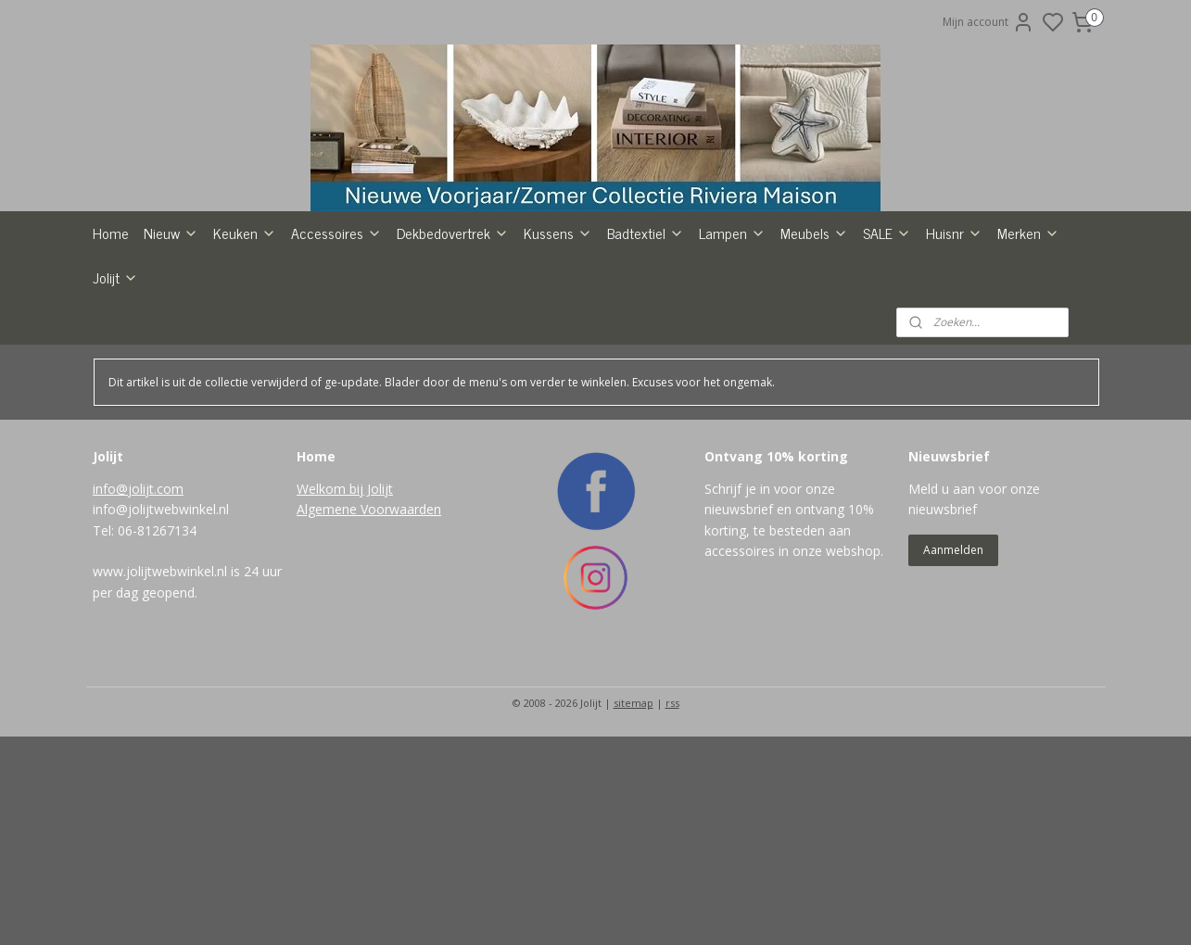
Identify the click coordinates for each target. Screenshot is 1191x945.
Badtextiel (645, 344)
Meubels (814, 344)
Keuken (244, 344)
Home (111, 344)
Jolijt (115, 388)
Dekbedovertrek (453, 344)
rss (672, 814)
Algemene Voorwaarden (369, 620)
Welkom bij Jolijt (345, 600)
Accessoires (336, 344)
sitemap (633, 814)
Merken (1028, 344)
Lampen (732, 344)
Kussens (558, 344)
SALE (887, 344)
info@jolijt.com (138, 600)
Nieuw (171, 344)
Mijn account (988, 22)
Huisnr (954, 344)
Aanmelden (953, 661)
